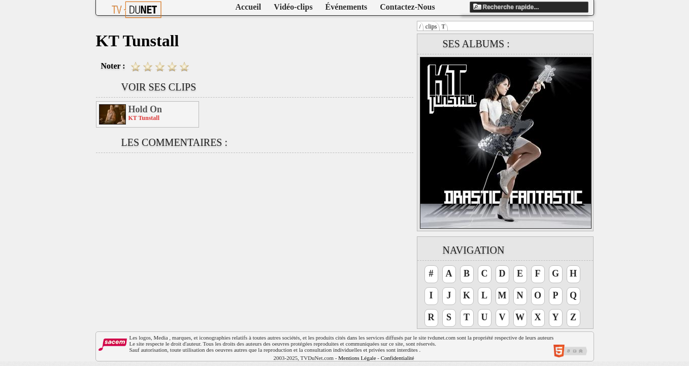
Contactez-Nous (407, 7)
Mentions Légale (357, 358)
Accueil (248, 7)
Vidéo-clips (293, 7)
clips (431, 26)
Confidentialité (397, 358)
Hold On (145, 109)
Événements (346, 7)
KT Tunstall (144, 117)
